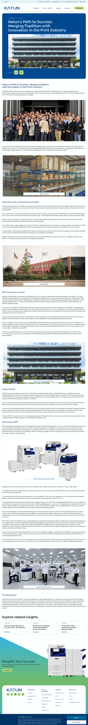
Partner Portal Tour (60, 693)
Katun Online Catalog (44, 1)
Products (37, 8)
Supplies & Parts (32, 696)
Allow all (76, 707)
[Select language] (83, 1)
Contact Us (79, 8)
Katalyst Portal (55, 1)
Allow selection (76, 711)
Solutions (30, 699)
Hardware (30, 693)
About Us (68, 8)
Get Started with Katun (74, 702)
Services (30, 702)
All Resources (58, 702)
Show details (72, 722)
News (70, 696)
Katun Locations (73, 693)
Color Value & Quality (47, 694)
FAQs (56, 696)
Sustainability (45, 698)
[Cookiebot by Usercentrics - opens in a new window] (9, 722)
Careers (71, 699)
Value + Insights (48, 8)
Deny (76, 716)
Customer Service (46, 701)
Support (59, 8)
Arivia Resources (59, 699)
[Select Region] (69, 1)
